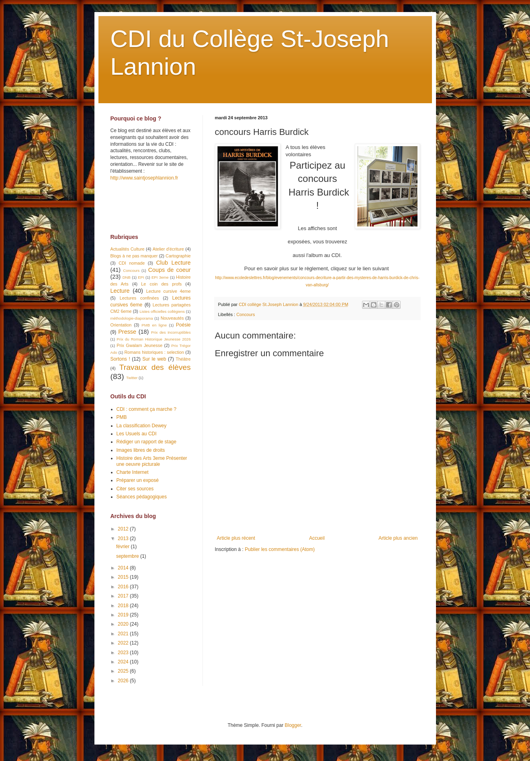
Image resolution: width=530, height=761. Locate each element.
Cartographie (178, 255)
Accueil (317, 538)
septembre (128, 556)
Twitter (131, 377)
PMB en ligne (154, 325)
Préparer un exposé (138, 480)
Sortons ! (120, 359)
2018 (124, 605)
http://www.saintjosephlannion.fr (144, 178)
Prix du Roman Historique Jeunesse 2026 (153, 339)
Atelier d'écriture (168, 249)
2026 (124, 680)
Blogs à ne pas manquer (134, 255)
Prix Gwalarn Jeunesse (139, 345)
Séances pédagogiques (142, 497)
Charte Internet (133, 472)
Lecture (120, 291)
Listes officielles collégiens (162, 311)
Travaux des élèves (155, 367)
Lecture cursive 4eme (168, 291)
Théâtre (183, 359)
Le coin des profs (161, 284)
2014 (124, 568)
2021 (124, 634)
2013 (124, 538)
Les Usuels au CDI (137, 434)
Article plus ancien (398, 538)
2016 (124, 587)
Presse (127, 331)
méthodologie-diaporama (132, 318)
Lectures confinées (139, 298)
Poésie (183, 325)
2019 (124, 615)
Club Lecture (173, 262)
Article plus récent (236, 538)
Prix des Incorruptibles (170, 332)
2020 (124, 624)
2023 (124, 652)
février (123, 546)
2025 (124, 671)
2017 (124, 596)
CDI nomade (132, 263)
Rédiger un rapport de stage (146, 442)
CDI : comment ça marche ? (146, 409)
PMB (122, 417)
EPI (141, 277)
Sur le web (154, 359)
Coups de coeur (169, 270)
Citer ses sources (135, 489)
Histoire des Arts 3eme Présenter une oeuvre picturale (152, 461)
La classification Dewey (142, 425)
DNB (127, 277)
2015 (124, 577)
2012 (124, 529)
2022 (124, 643)
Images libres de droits (141, 450)
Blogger (293, 725)
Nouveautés (172, 318)
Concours (245, 314)
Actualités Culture (128, 249)
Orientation (121, 324)
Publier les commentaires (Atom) (280, 549)
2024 (124, 662)
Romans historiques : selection (154, 352)
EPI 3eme (160, 277)
